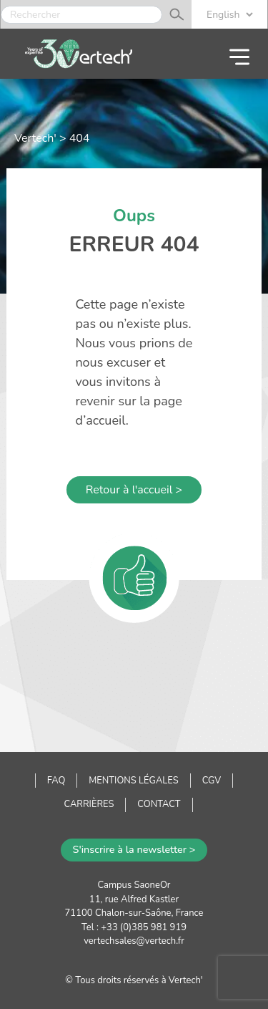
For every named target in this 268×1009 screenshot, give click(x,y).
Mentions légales (133, 780)
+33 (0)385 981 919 (144, 927)
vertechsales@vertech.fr (134, 941)
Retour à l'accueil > (134, 490)
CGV (212, 780)
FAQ (56, 780)
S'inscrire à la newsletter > (134, 849)
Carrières (89, 804)
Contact (158, 804)
